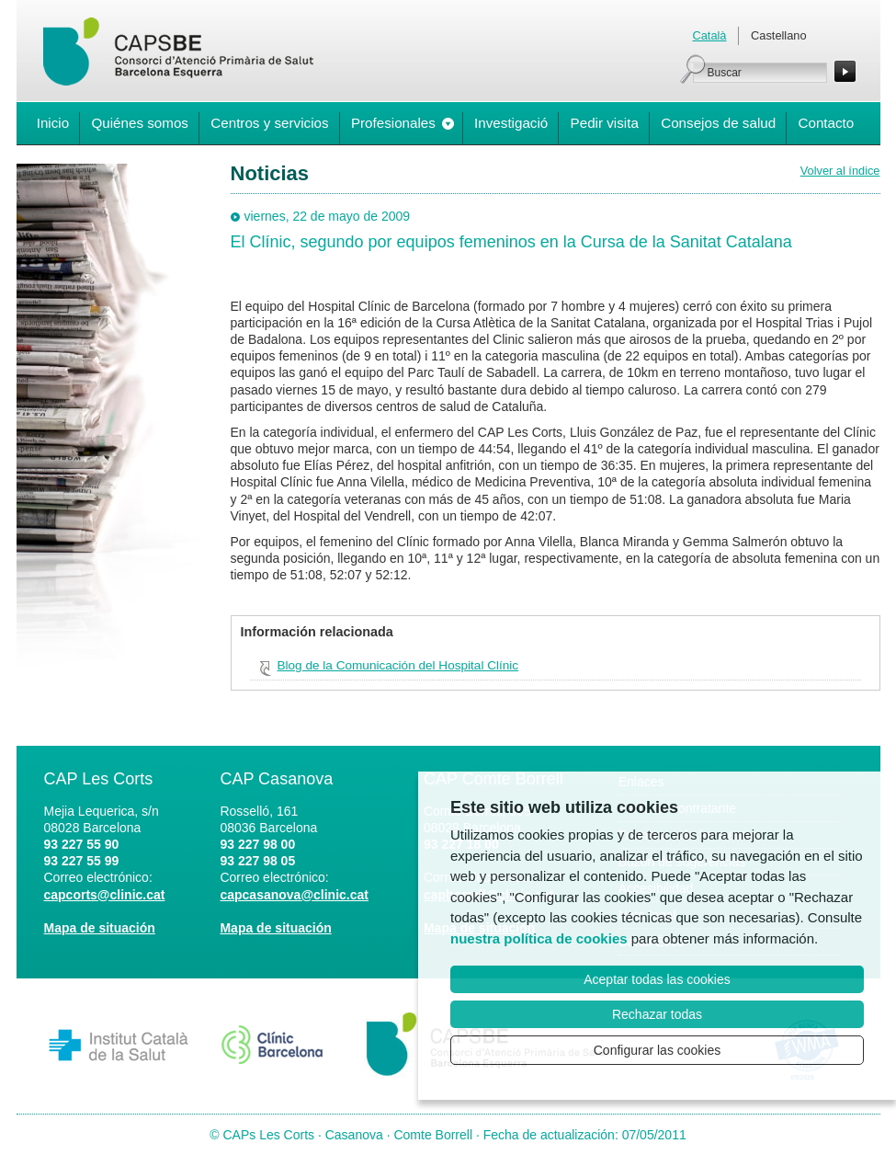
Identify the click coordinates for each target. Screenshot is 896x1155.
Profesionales (393, 123)
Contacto (826, 123)
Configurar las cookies (657, 1050)
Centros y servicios (269, 123)
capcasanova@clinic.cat (294, 894)
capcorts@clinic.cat (104, 894)
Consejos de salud (718, 123)
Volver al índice (840, 170)
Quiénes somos (139, 123)
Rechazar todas (657, 1014)
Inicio (53, 123)
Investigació (511, 123)
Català (710, 35)
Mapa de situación (99, 928)
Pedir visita (605, 123)
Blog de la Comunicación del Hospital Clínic (398, 665)
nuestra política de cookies (539, 938)
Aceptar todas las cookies (657, 979)
